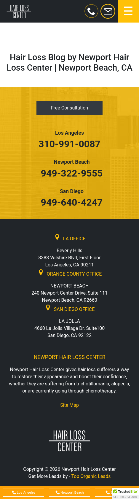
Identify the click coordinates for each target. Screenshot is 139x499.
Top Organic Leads (91, 476)
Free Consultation (69, 108)
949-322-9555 (72, 173)
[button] (125, 493)
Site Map (69, 405)
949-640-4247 (72, 202)
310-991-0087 (69, 144)
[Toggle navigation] (128, 11)
